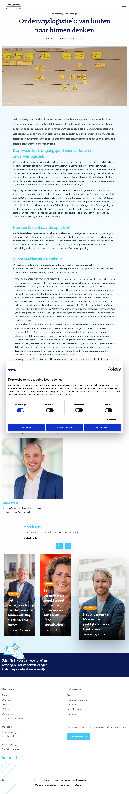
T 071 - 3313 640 (9, 745)
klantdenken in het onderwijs (72, 190)
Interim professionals (77, 700)
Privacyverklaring (41, 780)
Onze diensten (9, 714)
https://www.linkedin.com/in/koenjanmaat (22, 508)
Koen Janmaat (77, 38)
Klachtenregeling (80, 780)
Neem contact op (77, 736)
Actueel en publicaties (12, 719)
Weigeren (26, 427)
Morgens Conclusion (14, 6)
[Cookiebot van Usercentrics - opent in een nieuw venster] (109, 369)
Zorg (4, 695)
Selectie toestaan (64, 427)
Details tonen (111, 420)
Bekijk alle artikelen (33, 538)
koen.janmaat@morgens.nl (16, 512)
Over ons (71, 695)
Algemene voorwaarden (61, 780)
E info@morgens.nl (11, 749)
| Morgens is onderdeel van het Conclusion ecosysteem (57, 785)
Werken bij (72, 705)
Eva (27, 190)
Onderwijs (7, 705)
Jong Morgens (74, 709)
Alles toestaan (102, 427)
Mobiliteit (6, 709)
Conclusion (72, 714)
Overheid (6, 700)
